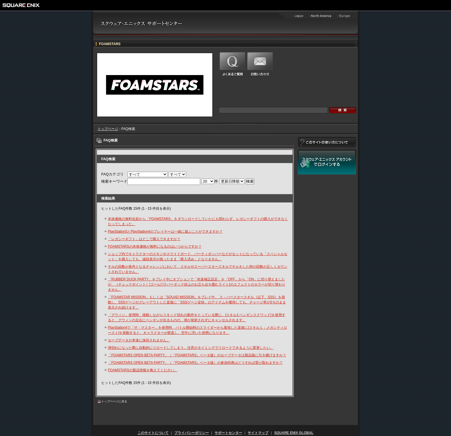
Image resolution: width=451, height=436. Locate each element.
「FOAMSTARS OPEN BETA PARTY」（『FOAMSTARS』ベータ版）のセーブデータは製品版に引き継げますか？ (197, 355)
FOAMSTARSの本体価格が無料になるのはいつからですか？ (155, 246)
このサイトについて (153, 433)
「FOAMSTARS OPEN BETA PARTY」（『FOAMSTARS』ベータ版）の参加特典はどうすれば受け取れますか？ (195, 363)
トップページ (108, 129)
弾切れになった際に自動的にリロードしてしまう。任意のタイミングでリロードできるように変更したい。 (191, 348)
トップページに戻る (114, 401)
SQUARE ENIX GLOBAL (294, 433)
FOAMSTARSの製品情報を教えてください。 (142, 370)
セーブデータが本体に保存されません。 (139, 340)
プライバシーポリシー (191, 433)
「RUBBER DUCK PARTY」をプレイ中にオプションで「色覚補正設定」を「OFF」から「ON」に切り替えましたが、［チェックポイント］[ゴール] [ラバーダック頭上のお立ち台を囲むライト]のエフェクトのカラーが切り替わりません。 (196, 284)
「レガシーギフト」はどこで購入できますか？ (144, 239)
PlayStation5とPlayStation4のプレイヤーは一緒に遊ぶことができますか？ (165, 232)
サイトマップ (258, 433)
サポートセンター (228, 433)
